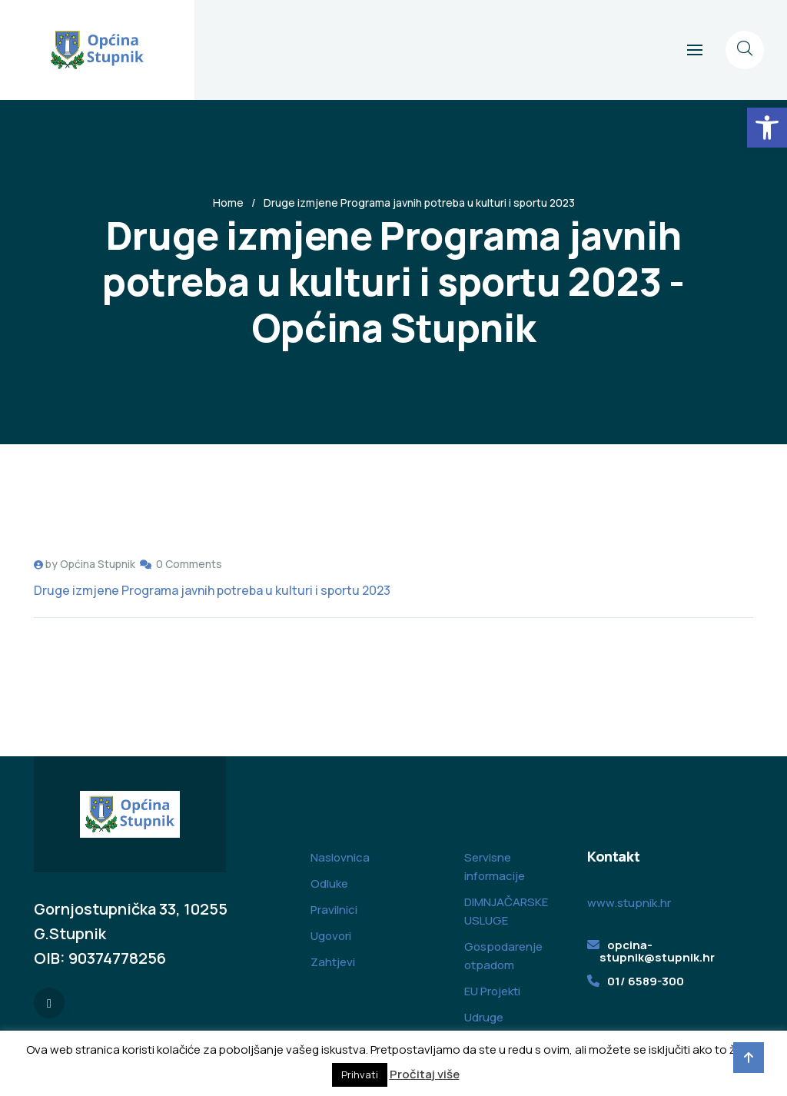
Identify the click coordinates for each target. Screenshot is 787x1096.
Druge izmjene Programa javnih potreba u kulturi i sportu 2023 (212, 590)
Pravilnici (333, 910)
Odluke (329, 883)
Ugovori (330, 936)
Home (228, 202)
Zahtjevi (332, 962)
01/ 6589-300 (645, 981)
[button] (767, 128)
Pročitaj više (425, 1074)
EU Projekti (492, 991)
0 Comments (189, 563)
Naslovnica (340, 857)
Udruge (483, 1017)
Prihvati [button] (359, 1074)
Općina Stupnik (97, 563)
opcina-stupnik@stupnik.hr (657, 951)
